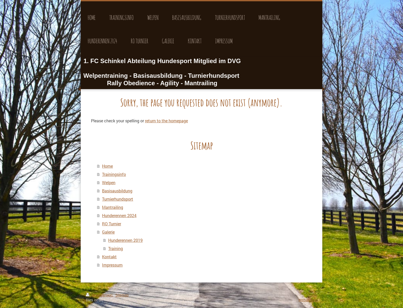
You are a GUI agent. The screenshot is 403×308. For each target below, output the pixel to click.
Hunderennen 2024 (119, 215)
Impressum (112, 265)
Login (312, 295)
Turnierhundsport (117, 199)
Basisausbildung (117, 190)
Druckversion (99, 295)
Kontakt (109, 256)
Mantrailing (112, 207)
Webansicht (307, 300)
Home (107, 166)
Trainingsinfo (114, 174)
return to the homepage (166, 120)
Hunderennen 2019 (125, 240)
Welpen (108, 182)
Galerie (108, 232)
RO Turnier (111, 223)
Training (115, 248)
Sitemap (122, 295)
